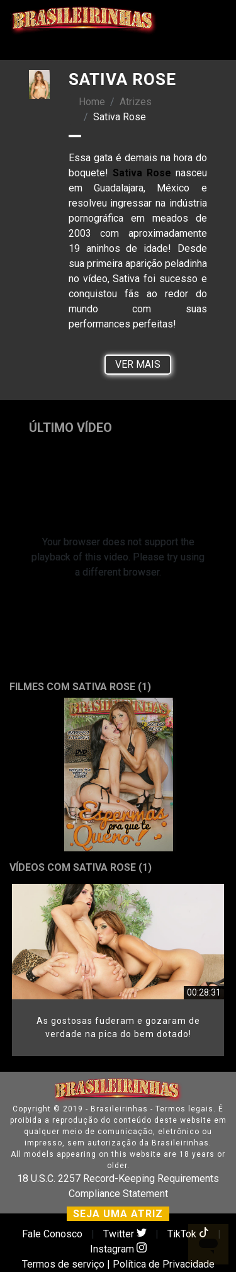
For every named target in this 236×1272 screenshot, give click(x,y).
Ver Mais (137, 364)
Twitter (126, 1234)
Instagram (118, 1249)
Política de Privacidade (164, 1264)
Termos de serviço (63, 1264)
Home (92, 102)
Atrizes (136, 102)
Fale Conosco (52, 1234)
